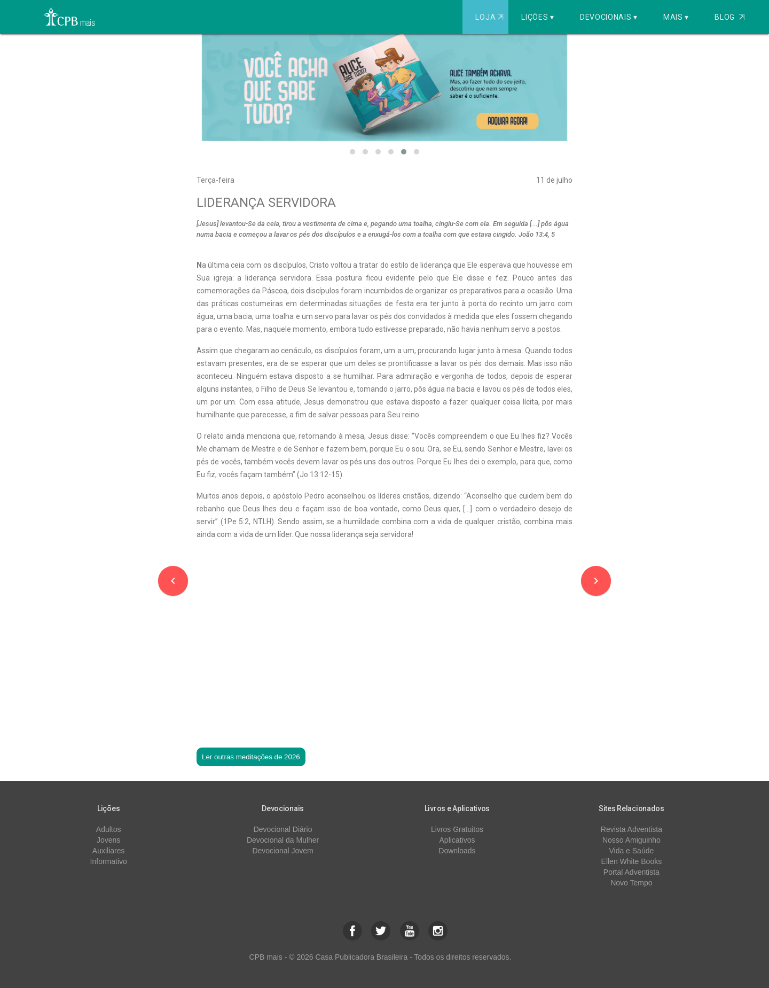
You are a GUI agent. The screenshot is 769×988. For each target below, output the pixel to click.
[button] (352, 151)
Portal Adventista (631, 872)
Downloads (456, 850)
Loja (490, 17)
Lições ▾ (537, 17)
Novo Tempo (631, 882)
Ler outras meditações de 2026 (251, 757)
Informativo (108, 861)
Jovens (108, 840)
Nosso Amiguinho (631, 840)
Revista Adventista (631, 829)
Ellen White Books (631, 861)
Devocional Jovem (282, 850)
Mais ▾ (676, 17)
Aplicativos (457, 840)
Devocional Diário (283, 829)
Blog (730, 17)
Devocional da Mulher (283, 840)
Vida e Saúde (631, 850)
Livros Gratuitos (457, 829)
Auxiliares (108, 850)
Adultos (108, 829)
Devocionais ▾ (609, 17)
